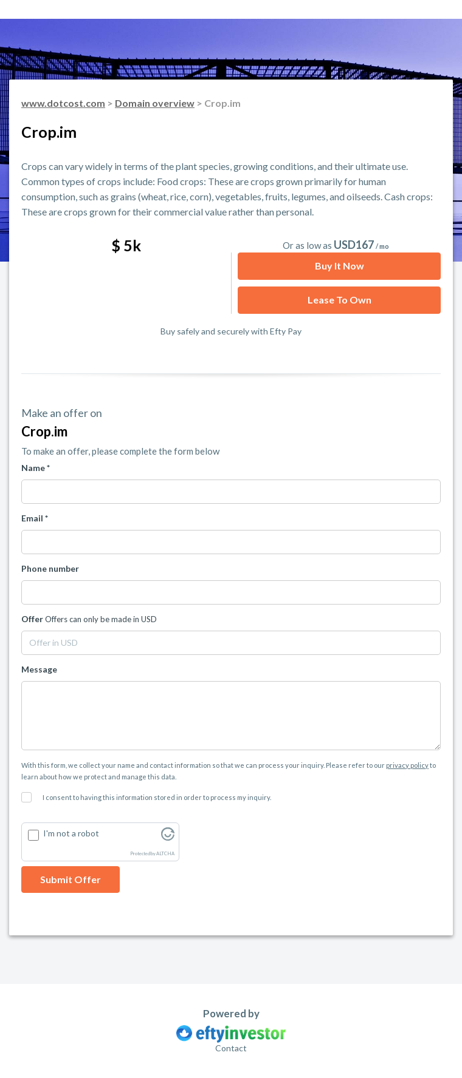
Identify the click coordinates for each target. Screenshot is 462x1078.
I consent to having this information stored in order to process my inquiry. (157, 797)
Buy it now (339, 265)
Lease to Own (339, 299)
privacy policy (407, 765)
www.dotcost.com (63, 103)
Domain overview (155, 103)
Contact (231, 1048)
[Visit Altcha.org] (167, 837)
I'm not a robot (71, 833)
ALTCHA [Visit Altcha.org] (165, 853)
